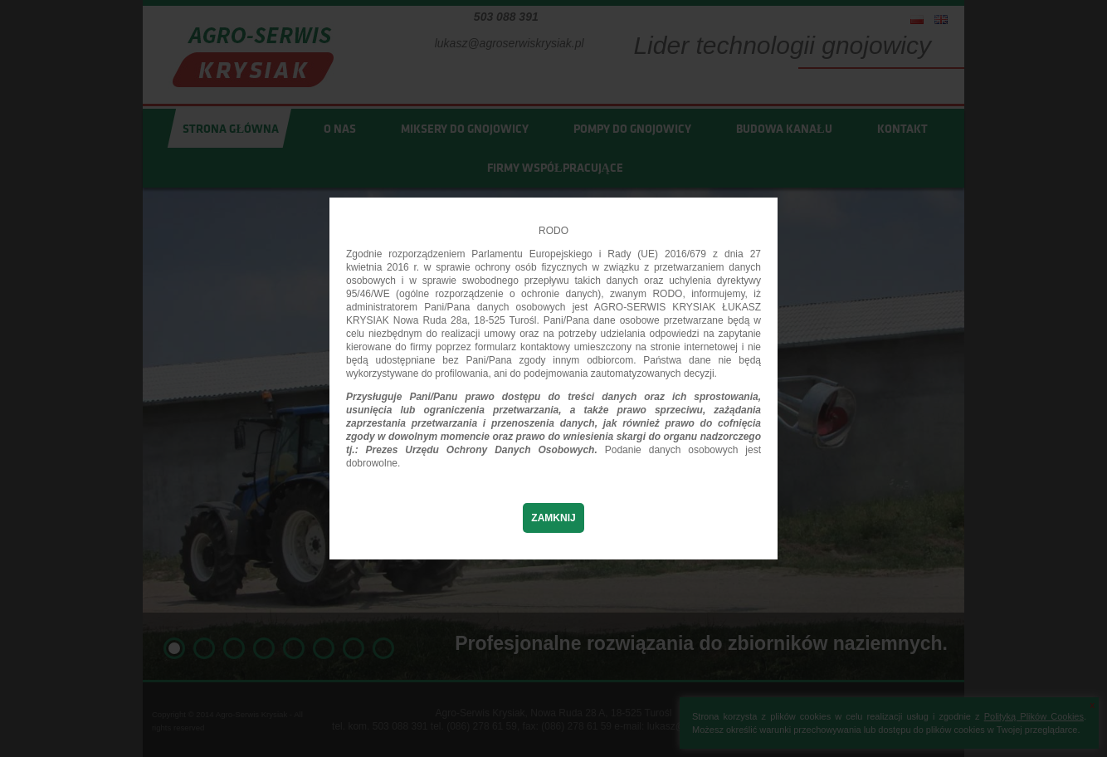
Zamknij (553, 518)
